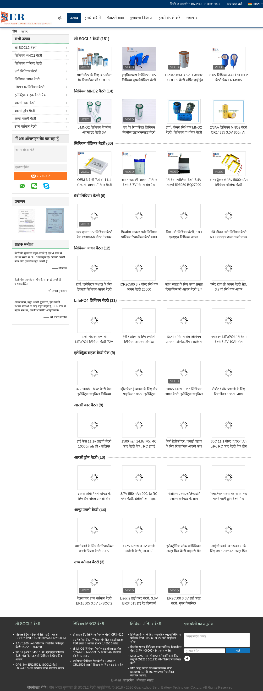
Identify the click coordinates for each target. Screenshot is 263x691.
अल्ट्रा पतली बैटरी (25, 118)
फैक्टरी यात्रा (115, 18)
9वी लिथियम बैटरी (26, 71)
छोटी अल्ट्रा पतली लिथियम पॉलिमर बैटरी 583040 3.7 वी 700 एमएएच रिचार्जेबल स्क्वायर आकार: (152, 672)
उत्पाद (74, 18)
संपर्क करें (40, 176)
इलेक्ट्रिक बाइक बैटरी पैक (30, 95)
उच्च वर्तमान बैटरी (26, 126)
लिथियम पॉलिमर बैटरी (28, 63)
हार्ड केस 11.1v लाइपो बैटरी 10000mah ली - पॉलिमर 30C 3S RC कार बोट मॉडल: (94, 446)
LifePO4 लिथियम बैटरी (29, 87)
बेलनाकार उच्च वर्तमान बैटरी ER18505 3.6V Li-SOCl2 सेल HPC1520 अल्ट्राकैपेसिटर (94, 603)
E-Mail (116, 680)
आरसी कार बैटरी (25, 103)
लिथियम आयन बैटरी (27, 79)
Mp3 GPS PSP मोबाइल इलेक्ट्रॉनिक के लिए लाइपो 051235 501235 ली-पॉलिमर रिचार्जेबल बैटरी (155, 659)
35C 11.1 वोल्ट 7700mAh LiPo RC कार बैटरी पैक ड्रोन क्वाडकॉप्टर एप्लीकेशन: (228, 446)
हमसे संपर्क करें (169, 18)
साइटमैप (128, 680)
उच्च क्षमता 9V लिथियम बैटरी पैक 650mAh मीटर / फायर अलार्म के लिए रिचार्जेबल (94, 237)
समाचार (191, 18)
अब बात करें (234, 4)
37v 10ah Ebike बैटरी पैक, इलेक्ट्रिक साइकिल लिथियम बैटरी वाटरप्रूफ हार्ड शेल (94, 394)
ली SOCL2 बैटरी (26, 47)
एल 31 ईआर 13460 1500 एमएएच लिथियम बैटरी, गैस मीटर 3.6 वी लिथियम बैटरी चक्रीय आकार (40, 656)
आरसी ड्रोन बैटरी (25, 111)
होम (61, 18)
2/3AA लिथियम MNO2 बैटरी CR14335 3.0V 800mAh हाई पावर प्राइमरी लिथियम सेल (228, 132)
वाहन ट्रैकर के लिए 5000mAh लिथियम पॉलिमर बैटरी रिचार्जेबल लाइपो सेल (229, 185)
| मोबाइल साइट (144, 680)
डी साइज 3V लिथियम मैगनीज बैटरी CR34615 (98, 634)
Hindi (258, 4)
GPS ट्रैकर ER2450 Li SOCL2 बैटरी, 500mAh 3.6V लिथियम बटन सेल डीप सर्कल (40, 666)
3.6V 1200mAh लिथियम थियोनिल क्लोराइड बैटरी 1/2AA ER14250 (40, 645)
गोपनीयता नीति (36, 687)
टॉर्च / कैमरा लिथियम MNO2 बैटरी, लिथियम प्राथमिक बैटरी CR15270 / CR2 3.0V (184, 132)
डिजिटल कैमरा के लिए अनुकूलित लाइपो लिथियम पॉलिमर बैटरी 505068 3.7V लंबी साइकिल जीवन (155, 638)
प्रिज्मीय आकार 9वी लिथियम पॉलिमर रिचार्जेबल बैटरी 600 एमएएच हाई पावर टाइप (139, 237)
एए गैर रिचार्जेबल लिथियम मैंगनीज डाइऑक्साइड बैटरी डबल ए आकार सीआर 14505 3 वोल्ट (98, 641)
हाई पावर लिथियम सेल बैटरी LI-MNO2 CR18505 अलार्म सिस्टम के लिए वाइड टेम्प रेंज (98, 662)
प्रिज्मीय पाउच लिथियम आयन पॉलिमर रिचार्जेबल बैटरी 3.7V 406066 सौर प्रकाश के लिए (155, 648)
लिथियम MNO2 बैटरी (28, 55)
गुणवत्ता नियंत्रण (141, 18)
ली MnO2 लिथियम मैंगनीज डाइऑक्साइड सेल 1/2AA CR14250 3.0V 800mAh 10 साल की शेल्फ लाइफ (97, 652)
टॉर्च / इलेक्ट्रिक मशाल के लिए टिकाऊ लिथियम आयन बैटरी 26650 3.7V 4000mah (94, 289)
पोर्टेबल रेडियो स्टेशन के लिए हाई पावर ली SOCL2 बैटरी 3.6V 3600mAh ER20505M (41, 636)
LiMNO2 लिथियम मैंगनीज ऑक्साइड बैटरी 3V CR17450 (94, 132)
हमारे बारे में (92, 18)
